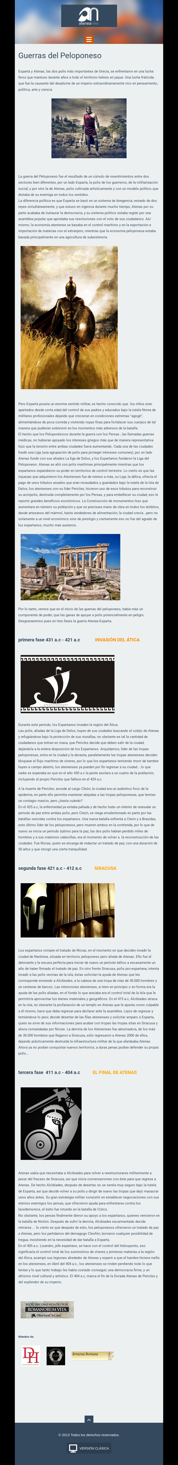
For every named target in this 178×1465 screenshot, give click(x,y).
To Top (89, 1420)
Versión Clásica (94, 1448)
